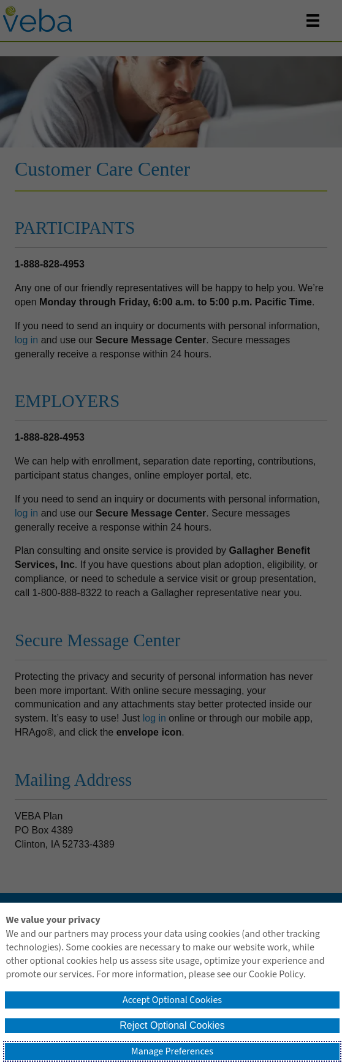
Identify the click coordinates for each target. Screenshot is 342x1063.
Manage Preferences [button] (172, 1051)
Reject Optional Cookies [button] (172, 1025)
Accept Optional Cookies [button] (172, 1000)
